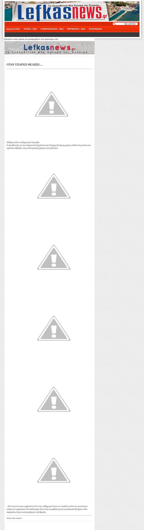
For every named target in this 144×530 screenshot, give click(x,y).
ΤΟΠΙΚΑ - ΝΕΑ (30, 29)
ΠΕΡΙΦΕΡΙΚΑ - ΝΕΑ (76, 29)
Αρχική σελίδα (13, 29)
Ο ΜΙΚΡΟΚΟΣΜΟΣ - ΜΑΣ (51, 29)
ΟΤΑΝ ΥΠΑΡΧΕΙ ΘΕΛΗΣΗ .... (24, 64)
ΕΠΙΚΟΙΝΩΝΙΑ (95, 29)
